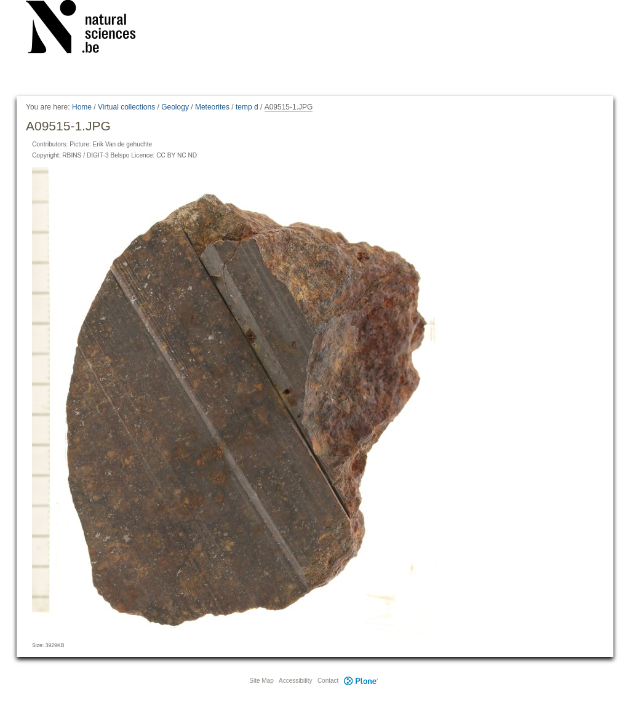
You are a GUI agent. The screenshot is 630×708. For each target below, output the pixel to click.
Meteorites (212, 107)
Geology (175, 107)
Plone (361, 680)
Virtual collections (126, 107)
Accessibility (295, 680)
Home (82, 107)
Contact (327, 680)
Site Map (261, 680)
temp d (247, 107)
